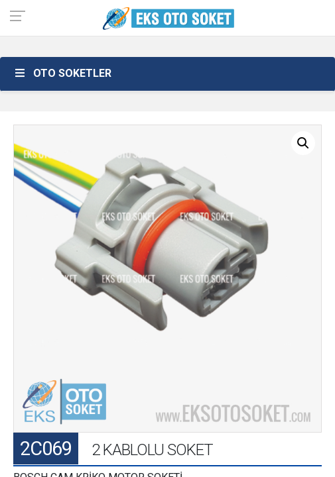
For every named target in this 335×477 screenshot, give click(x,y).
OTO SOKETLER (62, 73)
